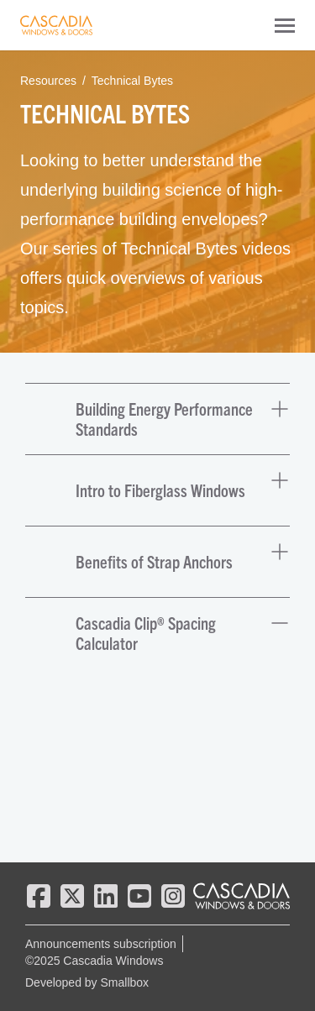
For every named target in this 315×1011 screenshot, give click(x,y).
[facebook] (38, 896)
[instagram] (173, 896)
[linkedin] (105, 896)
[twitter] (72, 896)
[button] (157, 419)
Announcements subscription (100, 944)
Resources (48, 80)
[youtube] (139, 896)
